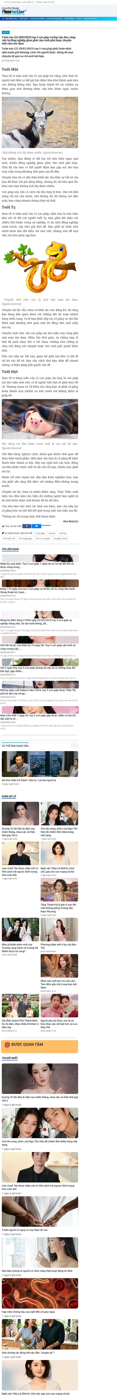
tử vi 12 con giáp (43, 538)
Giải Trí (5, 32)
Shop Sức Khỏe (90, 18)
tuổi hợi (63, 533)
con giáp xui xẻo (60, 538)
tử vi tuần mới (9, 538)
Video (80, 18)
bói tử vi (52, 533)
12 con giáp (40, 533)
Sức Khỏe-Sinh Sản (55, 18)
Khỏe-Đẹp (24, 18)
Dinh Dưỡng (69, 18)
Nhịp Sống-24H (11, 18)
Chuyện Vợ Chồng (37, 18)
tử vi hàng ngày (25, 538)
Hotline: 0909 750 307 (45, 2)
